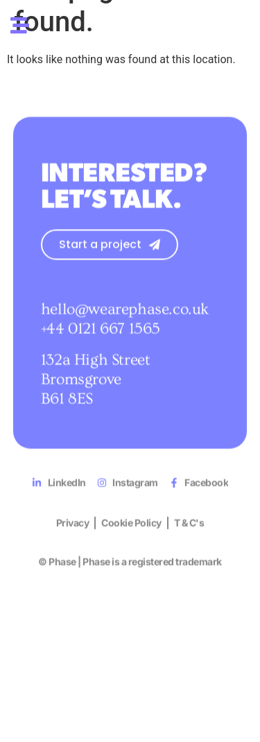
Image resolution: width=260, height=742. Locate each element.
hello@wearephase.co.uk (125, 328)
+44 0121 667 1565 (100, 347)
